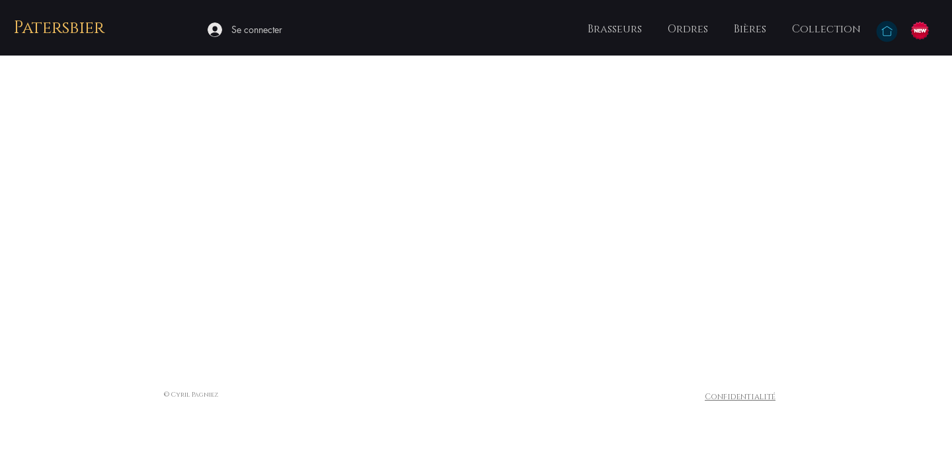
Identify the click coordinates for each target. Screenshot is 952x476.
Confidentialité (740, 396)
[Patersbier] (60, 29)
